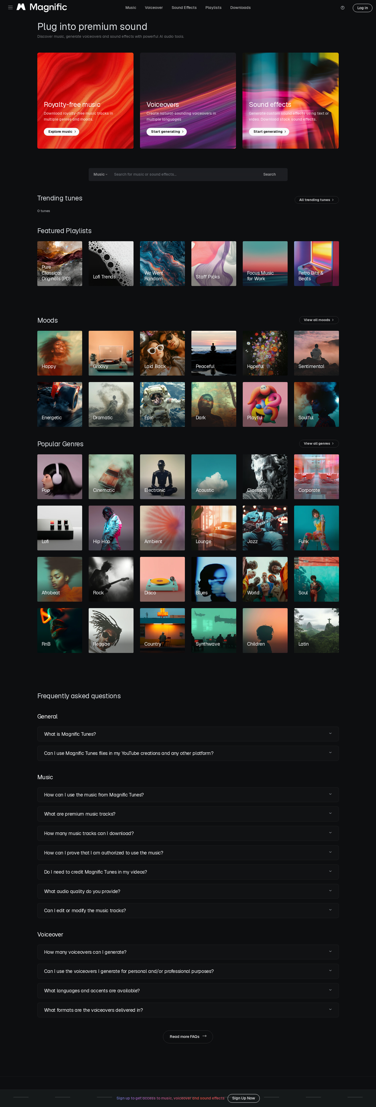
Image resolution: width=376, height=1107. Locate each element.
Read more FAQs (188, 1036)
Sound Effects (184, 7)
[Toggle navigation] (10, 7)
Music (130, 7)
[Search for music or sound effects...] (183, 174)
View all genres (319, 443)
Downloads (240, 7)
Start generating (167, 131)
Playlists (213, 7)
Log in (362, 7)
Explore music (62, 131)
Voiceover (154, 7)
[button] (188, 734)
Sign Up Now (243, 1098)
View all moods (319, 320)
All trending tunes (316, 200)
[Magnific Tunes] (41, 8)
